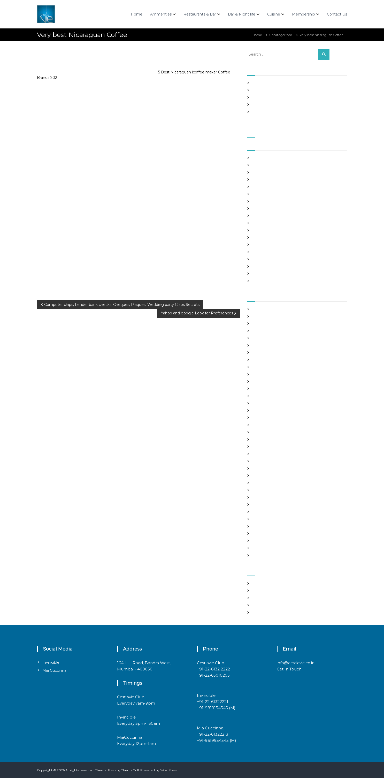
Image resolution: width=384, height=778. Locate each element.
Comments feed (265, 605)
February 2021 (263, 208)
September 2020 (265, 245)
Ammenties (161, 14)
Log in (257, 591)
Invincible (50, 662)
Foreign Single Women (270, 403)
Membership (303, 14)
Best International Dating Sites (275, 324)
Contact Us (337, 14)
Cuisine (273, 14)
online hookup (263, 497)
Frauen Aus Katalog (267, 410)
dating (257, 374)
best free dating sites (268, 316)
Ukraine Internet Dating (270, 541)
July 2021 (259, 172)
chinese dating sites (267, 360)
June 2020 (260, 266)
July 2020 (259, 259)
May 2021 (259, 187)
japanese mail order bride (272, 432)
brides (257, 338)
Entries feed (261, 598)
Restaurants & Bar (199, 14)
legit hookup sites (265, 447)
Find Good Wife (264, 381)
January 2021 (262, 216)
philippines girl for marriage (273, 505)
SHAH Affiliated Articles (270, 83)
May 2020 (260, 274)
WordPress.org (263, 612)
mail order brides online (270, 468)
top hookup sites (264, 533)
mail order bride (264, 461)
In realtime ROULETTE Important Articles (284, 97)
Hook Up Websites (266, 418)
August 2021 (261, 165)
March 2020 (261, 281)
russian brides (262, 512)
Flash (112, 770)
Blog (255, 331)
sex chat (258, 526)
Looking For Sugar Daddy (271, 454)
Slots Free (259, 105)
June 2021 (260, 180)
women (258, 555)
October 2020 (263, 237)
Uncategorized (280, 35)
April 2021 (259, 194)
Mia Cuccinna (54, 670)
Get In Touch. (289, 669)
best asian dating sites (269, 309)
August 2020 (262, 252)
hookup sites (261, 425)
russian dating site (266, 519)
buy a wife (260, 345)
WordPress (168, 770)
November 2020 (265, 230)
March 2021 (261, 201)
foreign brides (263, 389)
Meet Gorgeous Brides (269, 483)
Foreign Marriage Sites (269, 396)
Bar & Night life (241, 14)
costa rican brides (265, 367)
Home (136, 14)
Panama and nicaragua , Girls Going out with (286, 90)
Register (258, 583)
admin (72, 56)
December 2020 (265, 223)
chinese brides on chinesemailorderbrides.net (287, 352)
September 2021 (265, 158)
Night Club (260, 490)
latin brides (260, 439)
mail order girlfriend (267, 476)
